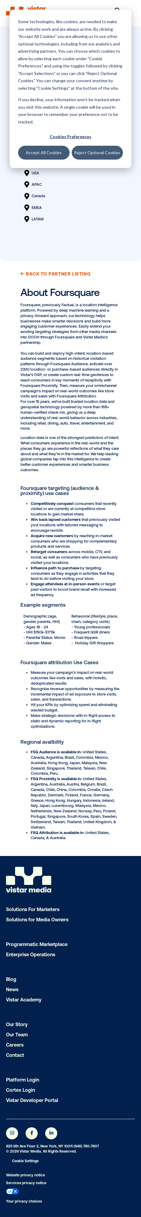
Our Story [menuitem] (17, 1024)
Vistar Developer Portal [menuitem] (32, 1100)
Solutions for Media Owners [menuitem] (37, 919)
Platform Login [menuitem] (22, 1079)
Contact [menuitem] (15, 1055)
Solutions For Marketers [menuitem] (32, 909)
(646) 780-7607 (86, 1146)
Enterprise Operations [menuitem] (30, 954)
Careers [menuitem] (15, 1044)
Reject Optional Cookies (97, 152)
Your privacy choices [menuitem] (24, 1201)
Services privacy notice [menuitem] (26, 1183)
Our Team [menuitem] (17, 1034)
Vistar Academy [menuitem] (24, 999)
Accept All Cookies (44, 152)
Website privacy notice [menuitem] (25, 1175)
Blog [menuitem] (11, 979)
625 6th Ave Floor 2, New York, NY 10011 (39, 1146)
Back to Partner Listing (55, 273)
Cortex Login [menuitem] (20, 1090)
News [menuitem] (12, 989)
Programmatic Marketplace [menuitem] (36, 944)
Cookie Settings (25, 1161)
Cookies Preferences (70, 136)
